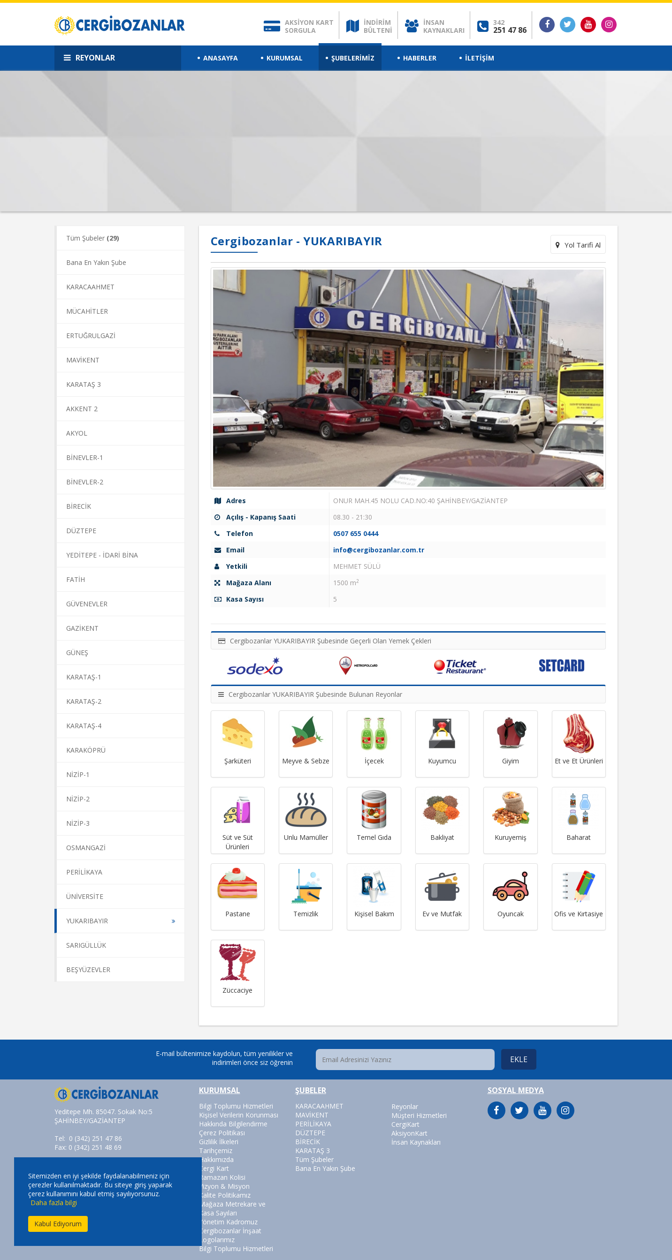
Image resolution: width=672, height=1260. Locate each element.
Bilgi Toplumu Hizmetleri (236, 1106)
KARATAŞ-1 (83, 676)
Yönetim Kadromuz (228, 1221)
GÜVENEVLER (86, 603)
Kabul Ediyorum (58, 1223)
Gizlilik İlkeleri (218, 1141)
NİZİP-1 (78, 774)
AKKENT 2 (82, 408)
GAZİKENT (82, 628)
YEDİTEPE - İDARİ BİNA (102, 555)
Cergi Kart (214, 1168)
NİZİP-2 (78, 798)
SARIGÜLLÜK (86, 945)
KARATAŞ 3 (83, 384)
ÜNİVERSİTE (84, 896)
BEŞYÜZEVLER (88, 969)
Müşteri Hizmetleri (419, 1115)
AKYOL (76, 433)
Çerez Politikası (222, 1132)
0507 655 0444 (355, 533)
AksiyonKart (409, 1133)
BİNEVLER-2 (84, 481)
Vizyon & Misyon (224, 1186)
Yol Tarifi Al (578, 244)
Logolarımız (217, 1239)
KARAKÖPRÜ (86, 750)
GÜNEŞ (77, 652)
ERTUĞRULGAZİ (90, 335)
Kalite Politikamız (225, 1195)
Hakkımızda (216, 1159)
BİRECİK (78, 506)
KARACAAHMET (90, 286)
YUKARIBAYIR (87, 920)
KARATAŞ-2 (83, 701)
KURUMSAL (285, 57)
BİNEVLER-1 (84, 457)
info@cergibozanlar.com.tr (378, 549)
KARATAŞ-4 (83, 725)
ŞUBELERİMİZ (352, 57)
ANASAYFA (220, 57)
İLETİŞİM (479, 57)
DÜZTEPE (81, 530)
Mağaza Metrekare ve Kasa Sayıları (232, 1208)
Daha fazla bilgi (54, 1202)
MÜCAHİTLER (87, 311)
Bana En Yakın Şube (96, 262)
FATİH (75, 579)
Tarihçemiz (215, 1150)
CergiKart (405, 1124)
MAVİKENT (82, 359)
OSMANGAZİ (86, 847)
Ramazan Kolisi (222, 1177)
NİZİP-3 (78, 823)
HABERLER (419, 57)
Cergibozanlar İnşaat (230, 1230)
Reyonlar (404, 1106)
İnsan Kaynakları (416, 1142)
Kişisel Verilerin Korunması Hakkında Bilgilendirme (238, 1119)
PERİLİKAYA (84, 872)
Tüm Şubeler (92, 238)
